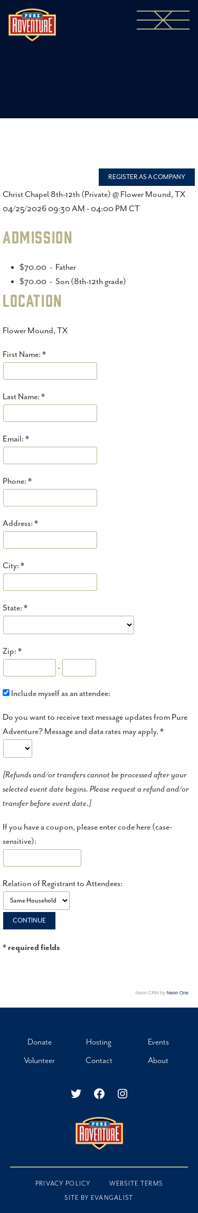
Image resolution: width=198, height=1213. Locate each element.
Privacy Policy (63, 1184)
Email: (14, 439)
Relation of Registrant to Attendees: (62, 884)
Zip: (10, 651)
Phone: (15, 481)
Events (158, 1042)
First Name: (22, 355)
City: (12, 566)
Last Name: (22, 397)
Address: (18, 524)
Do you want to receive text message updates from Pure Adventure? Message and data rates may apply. (95, 724)
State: (13, 608)
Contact (99, 1061)
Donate (39, 1042)
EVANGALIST (112, 1198)
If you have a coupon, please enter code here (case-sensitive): (87, 834)
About (158, 1061)
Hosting (98, 1042)
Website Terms (136, 1184)
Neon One (177, 992)
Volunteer (39, 1061)
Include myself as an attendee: (60, 694)
